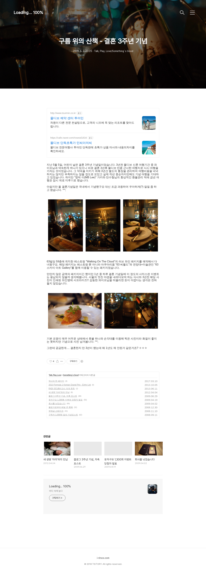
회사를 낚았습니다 (57, 403)
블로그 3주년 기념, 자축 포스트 (63, 396)
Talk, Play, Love (55, 375)
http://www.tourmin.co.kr (63, 113)
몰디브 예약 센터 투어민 (67, 118)
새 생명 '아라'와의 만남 (59, 392)
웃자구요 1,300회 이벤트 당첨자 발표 (66, 400)
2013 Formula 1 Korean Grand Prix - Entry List (70, 385)
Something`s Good (70, 375)
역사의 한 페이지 (56, 381)
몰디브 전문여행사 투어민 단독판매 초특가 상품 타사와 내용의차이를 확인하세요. (92, 149)
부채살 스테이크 (56, 411)
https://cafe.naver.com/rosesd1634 (68, 137)
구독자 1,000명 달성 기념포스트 (63, 415)
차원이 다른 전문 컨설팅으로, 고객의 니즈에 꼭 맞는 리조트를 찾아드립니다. (92, 124)
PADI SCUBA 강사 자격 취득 (62, 388)
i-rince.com (103, 558)
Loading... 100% (28, 12)
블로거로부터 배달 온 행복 (61, 407)
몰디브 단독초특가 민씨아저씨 (71, 143)
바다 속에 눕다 (56, 491)
